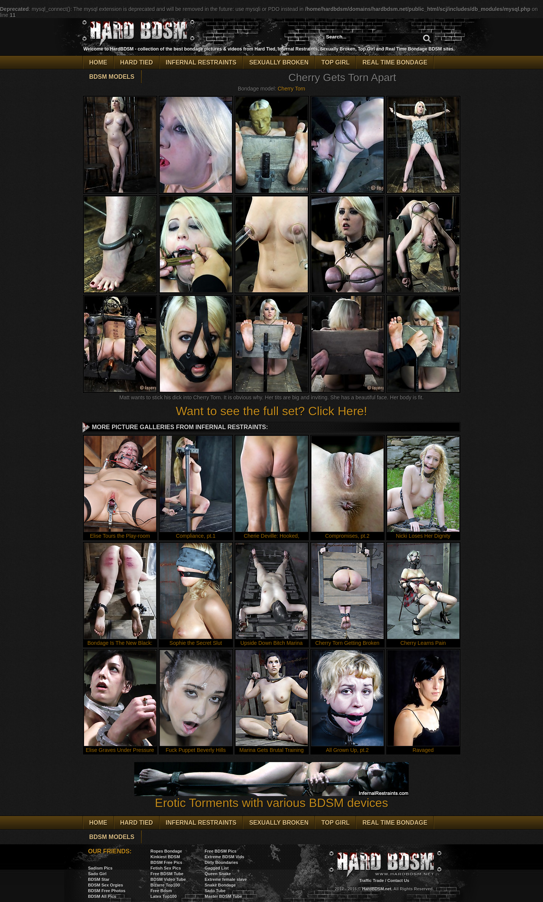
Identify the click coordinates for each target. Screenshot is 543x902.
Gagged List (217, 868)
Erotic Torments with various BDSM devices (271, 797)
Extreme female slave (226, 879)
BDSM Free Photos (107, 890)
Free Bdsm (161, 890)
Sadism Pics (100, 868)
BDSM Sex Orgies (105, 885)
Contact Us (398, 880)
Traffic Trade (371, 880)
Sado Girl (97, 873)
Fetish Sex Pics (165, 868)
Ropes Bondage (166, 851)
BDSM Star (99, 879)
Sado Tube (215, 890)
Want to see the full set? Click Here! (271, 411)
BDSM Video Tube (168, 879)
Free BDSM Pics (220, 851)
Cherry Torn (291, 89)
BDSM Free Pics (166, 862)
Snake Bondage (220, 885)
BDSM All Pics (102, 896)
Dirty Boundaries (221, 862)
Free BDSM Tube (166, 873)
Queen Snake (218, 873)
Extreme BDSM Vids (224, 856)
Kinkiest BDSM (165, 856)
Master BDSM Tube (223, 896)
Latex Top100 (163, 896)
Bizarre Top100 (165, 885)
